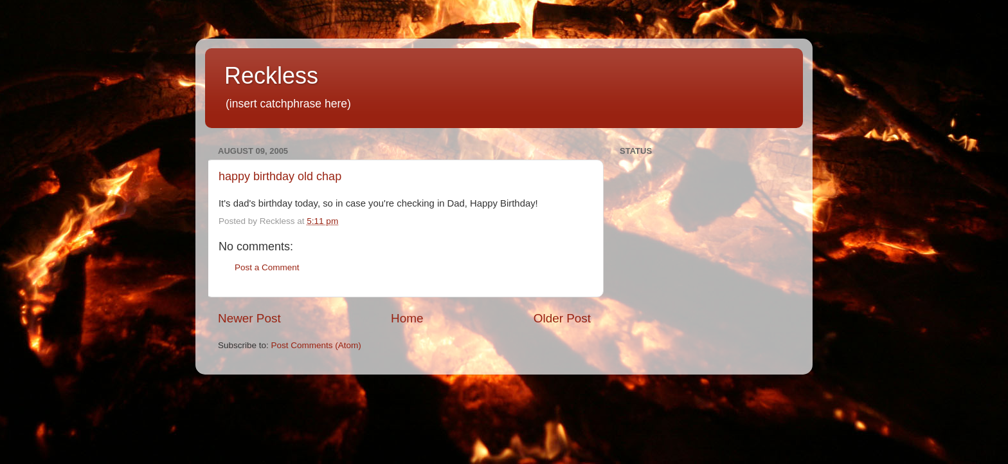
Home (407, 318)
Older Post (562, 318)
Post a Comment (267, 267)
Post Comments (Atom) (316, 345)
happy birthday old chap (280, 176)
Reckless (271, 75)
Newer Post (249, 318)
